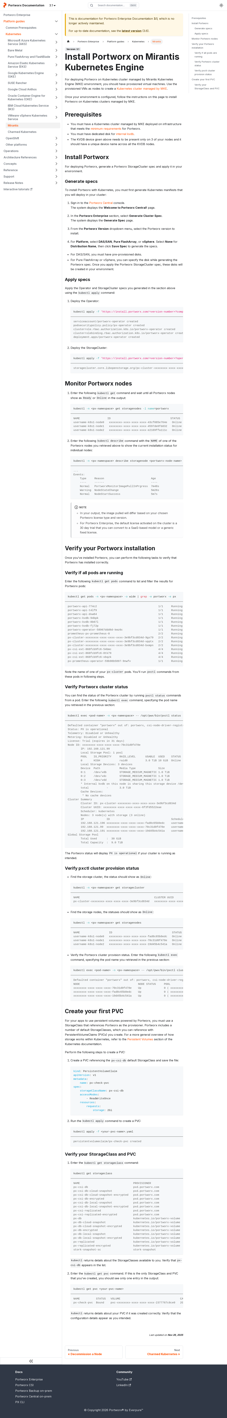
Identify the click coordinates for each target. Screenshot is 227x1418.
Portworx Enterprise (17, 15)
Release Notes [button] (13, 183)
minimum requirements (106, 128)
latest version (132, 31)
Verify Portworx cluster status (207, 63)
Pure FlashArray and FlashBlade (29, 56)
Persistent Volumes (140, 1039)
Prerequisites (199, 18)
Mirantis (13, 125)
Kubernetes (13, 34)
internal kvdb (125, 134)
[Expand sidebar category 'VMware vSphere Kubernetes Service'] (56, 117)
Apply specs (201, 33)
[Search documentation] (113, 5)
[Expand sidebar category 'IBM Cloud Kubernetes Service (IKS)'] (56, 107)
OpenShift (12, 138)
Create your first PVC (203, 79)
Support (9, 176)
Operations (11, 151)
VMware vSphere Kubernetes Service (27, 117)
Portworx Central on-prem (33, 1396)
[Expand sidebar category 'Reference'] (56, 170)
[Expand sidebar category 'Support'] (56, 176)
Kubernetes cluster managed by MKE (142, 88)
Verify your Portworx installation (203, 46)
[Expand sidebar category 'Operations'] (56, 151)
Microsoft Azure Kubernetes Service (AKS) (26, 42)
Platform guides (14, 21)
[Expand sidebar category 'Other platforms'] (56, 144)
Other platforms (16, 144)
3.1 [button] (51, 5)
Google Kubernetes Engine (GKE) (26, 74)
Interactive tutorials (18, 189)
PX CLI (19, 1402)
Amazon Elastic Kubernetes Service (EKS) (26, 64)
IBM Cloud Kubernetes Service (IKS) (28, 107)
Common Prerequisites (21, 27)
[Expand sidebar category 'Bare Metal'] (56, 50)
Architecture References (20, 157)
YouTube (124, 1379)
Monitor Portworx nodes (205, 38)
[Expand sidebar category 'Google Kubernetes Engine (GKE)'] (56, 74)
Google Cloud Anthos (22, 89)
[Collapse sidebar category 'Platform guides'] (56, 21)
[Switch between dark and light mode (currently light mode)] (221, 5)
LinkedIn (123, 1385)
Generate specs (203, 28)
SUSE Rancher (17, 83)
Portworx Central (101, 203)
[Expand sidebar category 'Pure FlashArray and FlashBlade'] (56, 57)
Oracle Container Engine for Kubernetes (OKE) (26, 97)
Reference (11, 170)
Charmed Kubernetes (22, 132)
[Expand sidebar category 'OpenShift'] (56, 138)
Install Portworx (200, 23)
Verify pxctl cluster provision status (205, 72)
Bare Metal (15, 50)
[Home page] (68, 41)
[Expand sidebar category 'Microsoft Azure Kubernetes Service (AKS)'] (56, 42)
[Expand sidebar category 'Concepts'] (56, 164)
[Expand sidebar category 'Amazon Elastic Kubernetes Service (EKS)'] (56, 64)
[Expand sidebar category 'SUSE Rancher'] (56, 83)
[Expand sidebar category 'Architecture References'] (56, 157)
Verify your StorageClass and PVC (207, 86)
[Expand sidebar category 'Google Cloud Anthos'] (56, 89)
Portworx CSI (24, 1385)
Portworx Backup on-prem (33, 1390)
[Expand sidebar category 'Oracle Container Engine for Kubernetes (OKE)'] (56, 97)
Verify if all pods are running (206, 55)
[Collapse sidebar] (31, 1360)
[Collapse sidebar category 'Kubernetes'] (56, 34)
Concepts (10, 163)
